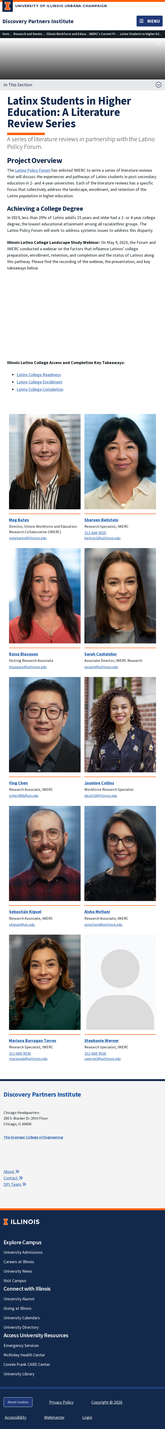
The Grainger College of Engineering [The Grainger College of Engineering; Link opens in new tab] (33, 1137)
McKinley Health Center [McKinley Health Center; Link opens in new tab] (24, 1355)
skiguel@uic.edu (22, 924)
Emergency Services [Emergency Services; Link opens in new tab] (21, 1345)
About (11, 1171)
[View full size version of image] (159, 43)
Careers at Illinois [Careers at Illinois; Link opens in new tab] (19, 1261)
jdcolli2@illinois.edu (100, 795)
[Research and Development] (32, 34)
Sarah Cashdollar (100, 654)
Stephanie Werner (101, 1040)
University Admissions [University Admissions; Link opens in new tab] (23, 1252)
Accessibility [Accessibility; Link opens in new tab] (15, 1417)
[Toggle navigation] (150, 21)
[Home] (6, 34)
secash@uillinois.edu (101, 666)
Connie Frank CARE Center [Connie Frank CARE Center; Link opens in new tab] (27, 1364)
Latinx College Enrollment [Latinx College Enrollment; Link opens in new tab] (39, 382)
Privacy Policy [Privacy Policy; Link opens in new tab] (61, 1402)
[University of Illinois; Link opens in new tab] (21, 1221)
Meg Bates (19, 520)
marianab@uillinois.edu (28, 1058)
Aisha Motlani (97, 911)
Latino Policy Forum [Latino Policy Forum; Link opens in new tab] (32, 170)
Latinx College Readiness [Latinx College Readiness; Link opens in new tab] (39, 374)
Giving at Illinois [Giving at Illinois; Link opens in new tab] (18, 1308)
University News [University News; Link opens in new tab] (18, 1271)
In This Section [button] (18, 85)
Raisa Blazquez (23, 654)
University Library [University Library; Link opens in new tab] (19, 1373)
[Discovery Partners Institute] (37, 21)
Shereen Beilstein (101, 520)
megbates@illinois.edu (27, 538)
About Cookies (18, 1402)
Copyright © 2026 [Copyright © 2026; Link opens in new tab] (106, 1402)
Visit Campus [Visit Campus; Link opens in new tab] (15, 1280)
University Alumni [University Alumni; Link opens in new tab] (19, 1298)
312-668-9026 (20, 1053)
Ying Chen (18, 783)
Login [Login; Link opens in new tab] (87, 1417)
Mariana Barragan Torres (32, 1040)
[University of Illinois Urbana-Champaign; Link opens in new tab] (54, 7)
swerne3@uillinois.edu (102, 1058)
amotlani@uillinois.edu (103, 924)
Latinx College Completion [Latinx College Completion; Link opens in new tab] (40, 389)
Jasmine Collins (99, 783)
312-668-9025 (95, 532)
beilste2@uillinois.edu (102, 538)
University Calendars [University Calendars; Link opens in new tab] (22, 1317)
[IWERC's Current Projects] (106, 34)
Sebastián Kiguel (25, 911)
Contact (13, 1178)
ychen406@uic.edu (23, 795)
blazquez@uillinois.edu (27, 666)
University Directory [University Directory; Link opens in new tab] (21, 1327)
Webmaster (54, 1417)
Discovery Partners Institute (42, 1094)
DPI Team (15, 1184)
